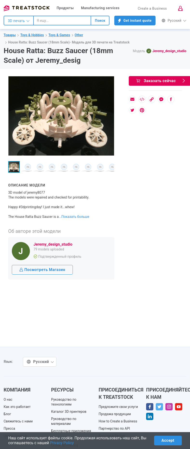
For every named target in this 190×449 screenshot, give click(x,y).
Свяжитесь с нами (18, 421)
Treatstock (26, 8)
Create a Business (152, 8)
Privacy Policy (62, 443)
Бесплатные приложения (71, 431)
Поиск (100, 20)
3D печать (18, 21)
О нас (8, 399)
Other (79, 35)
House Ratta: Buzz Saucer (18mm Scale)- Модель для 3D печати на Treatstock (68, 42)
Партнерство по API (114, 428)
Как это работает (17, 407)
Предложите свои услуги (118, 407)
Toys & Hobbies (32, 35)
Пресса (9, 428)
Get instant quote (135, 21)
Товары (10, 35)
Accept (168, 440)
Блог (7, 414)
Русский (174, 20)
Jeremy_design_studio (169, 51)
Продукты (65, 8)
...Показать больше (74, 217)
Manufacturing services (100, 8)
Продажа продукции (115, 414)
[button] (110, 81)
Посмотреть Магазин (42, 269)
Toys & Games (59, 35)
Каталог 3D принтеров (68, 411)
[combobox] (62, 20)
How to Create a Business (118, 421)
